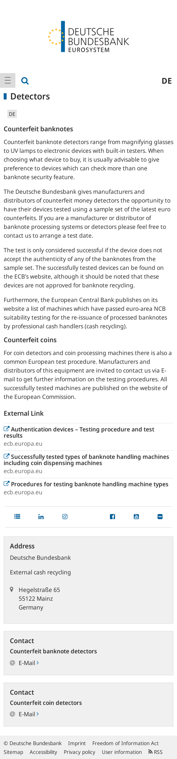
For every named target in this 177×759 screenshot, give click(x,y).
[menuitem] (7, 80)
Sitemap (13, 751)
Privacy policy (79, 751)
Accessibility (43, 751)
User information (122, 751)
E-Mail (28, 663)
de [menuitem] (167, 80)
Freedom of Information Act (125, 743)
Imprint (77, 743)
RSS (155, 751)
